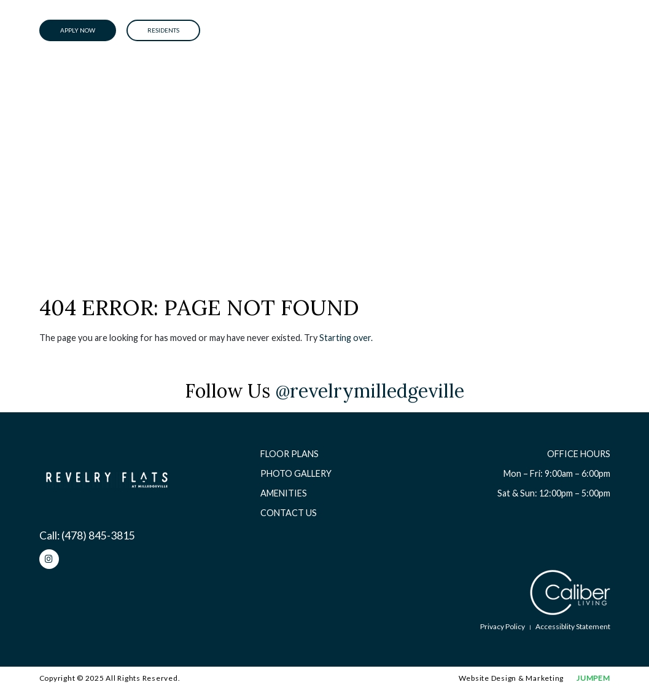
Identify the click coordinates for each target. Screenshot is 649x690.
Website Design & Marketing (511, 678)
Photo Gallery (296, 473)
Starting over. (346, 337)
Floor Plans (289, 454)
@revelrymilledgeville (369, 390)
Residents (163, 30)
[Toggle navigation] (598, 30)
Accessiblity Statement (572, 626)
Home (50, 140)
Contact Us (288, 513)
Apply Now (77, 30)
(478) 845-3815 (98, 535)
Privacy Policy (502, 626)
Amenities (283, 493)
